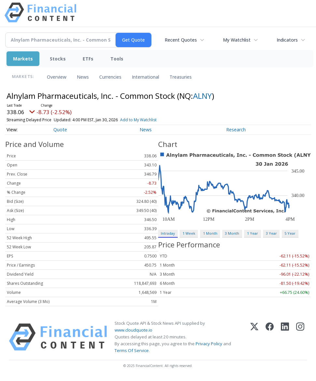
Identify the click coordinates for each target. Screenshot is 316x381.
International (145, 77)
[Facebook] (269, 337)
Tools (116, 59)
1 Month (210, 233)
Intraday (168, 233)
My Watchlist (237, 40)
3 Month (232, 233)
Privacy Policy (209, 344)
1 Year (252, 233)
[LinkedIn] (285, 337)
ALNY (202, 95)
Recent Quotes (181, 40)
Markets (23, 59)
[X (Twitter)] (254, 337)
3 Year (271, 233)
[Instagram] (300, 337)
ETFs (88, 59)
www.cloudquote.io (133, 330)
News (83, 77)
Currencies (110, 77)
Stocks (58, 59)
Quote (60, 129)
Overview (56, 77)
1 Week (189, 233)
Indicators (287, 40)
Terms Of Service (132, 350)
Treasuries (181, 77)
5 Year (289, 233)
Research (236, 129)
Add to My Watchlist (138, 120)
